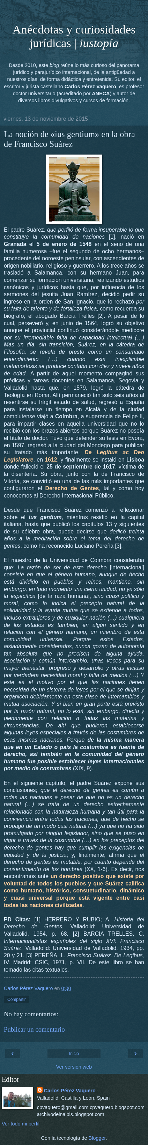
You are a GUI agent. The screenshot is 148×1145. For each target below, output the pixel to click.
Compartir (16, 999)
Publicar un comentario (34, 1029)
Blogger (97, 1138)
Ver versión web (74, 1067)
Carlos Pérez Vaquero (70, 1090)
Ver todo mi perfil (20, 1124)
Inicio (74, 1053)
